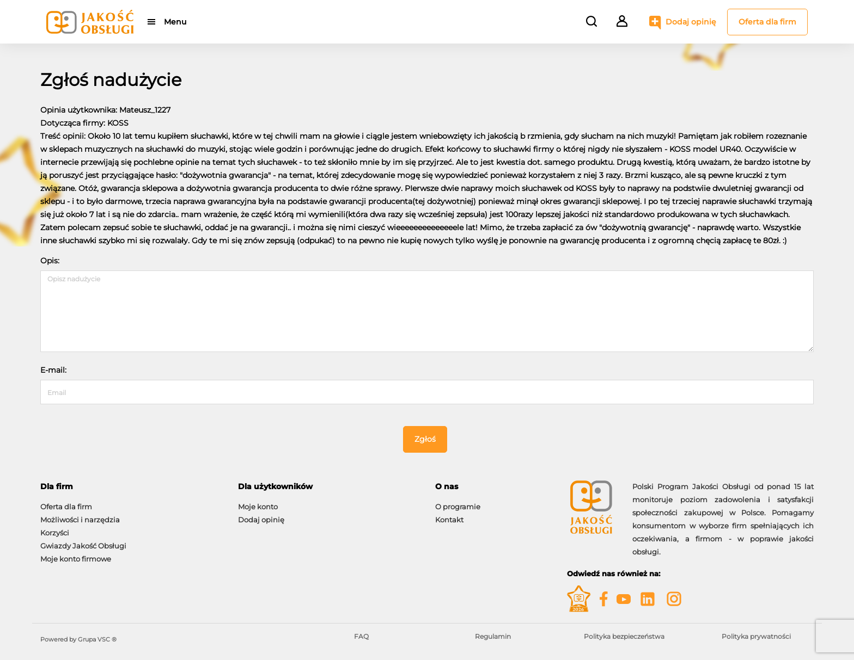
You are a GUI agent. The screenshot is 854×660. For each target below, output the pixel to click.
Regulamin (493, 636)
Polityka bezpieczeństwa (624, 636)
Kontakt (449, 519)
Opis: (49, 261)
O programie (457, 506)
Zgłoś (425, 439)
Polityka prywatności (756, 636)
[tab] (131, 487)
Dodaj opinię (691, 22)
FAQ (361, 636)
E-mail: (53, 370)
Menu (175, 22)
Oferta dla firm (767, 22)
